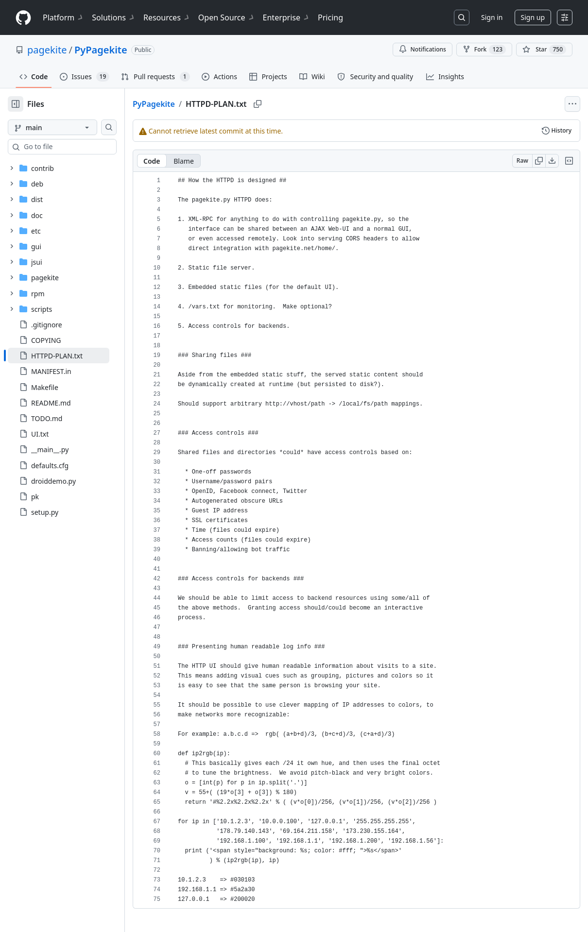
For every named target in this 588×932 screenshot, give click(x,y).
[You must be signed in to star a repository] (544, 49)
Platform (63, 17)
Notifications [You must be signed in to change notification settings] (422, 49)
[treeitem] (74, 355)
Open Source (226, 17)
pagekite (47, 49)
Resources (166, 17)
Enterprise (286, 17)
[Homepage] (23, 18)
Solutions (114, 17)
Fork (484, 49)
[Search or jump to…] (461, 17)
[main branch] (68, 127)
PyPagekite (100, 49)
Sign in (491, 17)
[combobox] (81, 146)
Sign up (533, 17)
